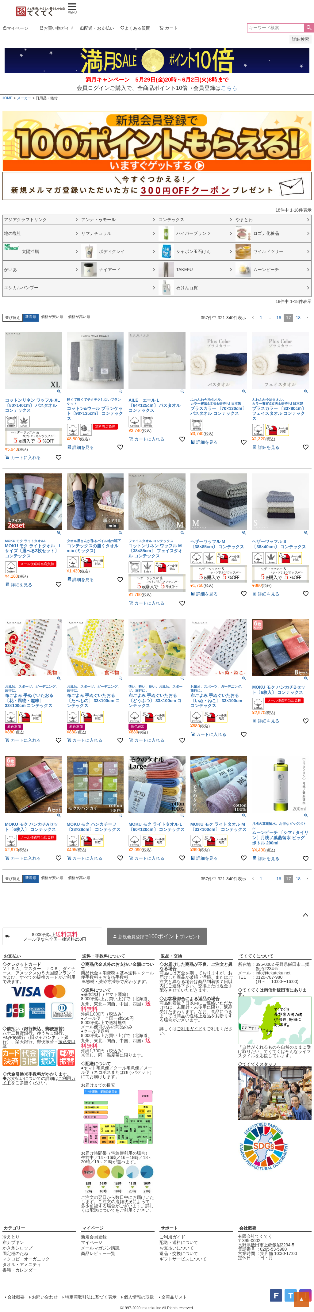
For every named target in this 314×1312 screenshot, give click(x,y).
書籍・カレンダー (19, 1270)
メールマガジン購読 (100, 1247)
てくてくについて (256, 956)
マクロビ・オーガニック (26, 1259)
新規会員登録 (94, 1236)
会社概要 (247, 1228)
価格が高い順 (79, 317)
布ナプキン (13, 1242)
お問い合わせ (45, 1297)
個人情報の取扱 (139, 1297)
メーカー (24, 98)
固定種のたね (15, 1253)
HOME (7, 98)
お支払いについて (176, 1247)
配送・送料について (178, 1242)
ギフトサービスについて (183, 1259)
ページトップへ (305, 915)
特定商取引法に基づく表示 (91, 1297)
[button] (253, 317)
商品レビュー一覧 (98, 1253)
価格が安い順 (52, 317)
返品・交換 (171, 956)
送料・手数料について (103, 956)
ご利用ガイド (189, 1028)
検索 (309, 28)
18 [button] (298, 317)
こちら (229, 88)
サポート (169, 1228)
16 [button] (278, 317)
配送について (102, 1210)
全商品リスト (174, 1297)
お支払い (12, 956)
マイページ (93, 1228)
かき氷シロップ (17, 1247)
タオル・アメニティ (21, 1264)
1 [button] (261, 317)
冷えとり (11, 1236)
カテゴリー (14, 1228)
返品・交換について (178, 1253)
